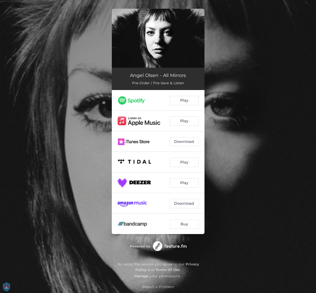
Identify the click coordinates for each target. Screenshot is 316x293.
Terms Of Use (168, 269)
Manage (141, 276)
